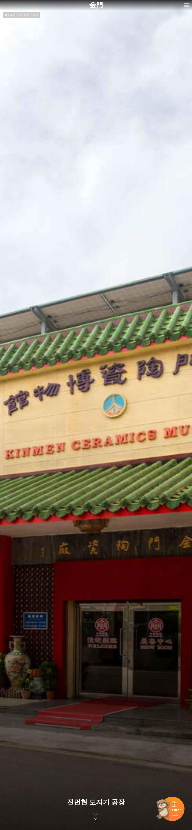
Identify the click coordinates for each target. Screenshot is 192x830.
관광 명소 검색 (29, 14)
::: (1, 2)
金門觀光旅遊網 (96, 5)
